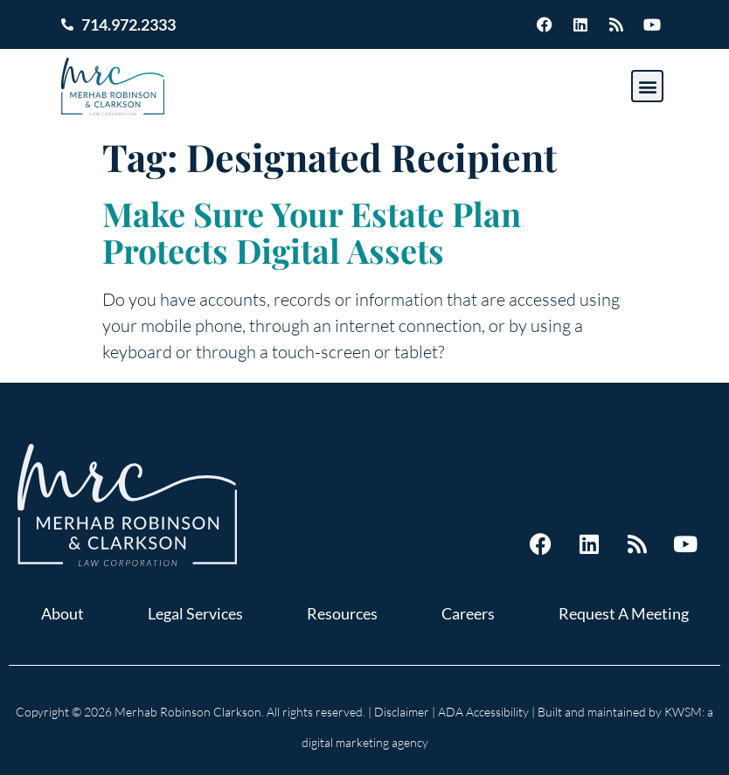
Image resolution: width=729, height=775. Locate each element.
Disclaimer (401, 711)
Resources (342, 613)
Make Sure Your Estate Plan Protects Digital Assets (311, 232)
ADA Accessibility (483, 711)
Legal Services (195, 613)
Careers (468, 613)
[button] (647, 86)
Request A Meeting (624, 613)
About (62, 613)
